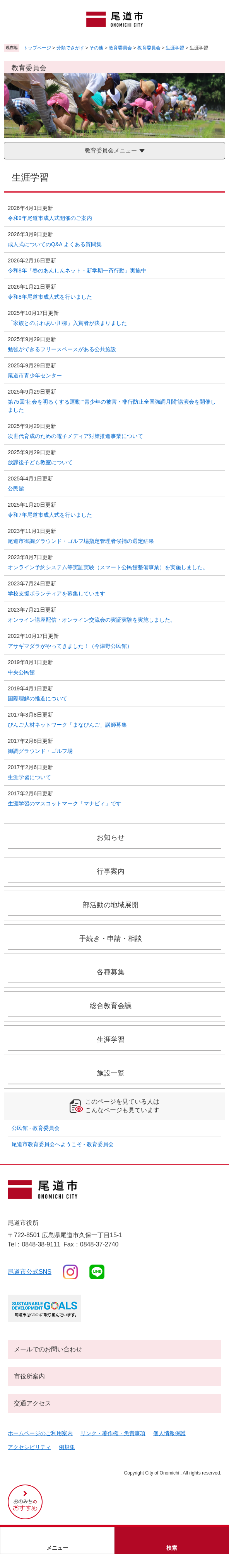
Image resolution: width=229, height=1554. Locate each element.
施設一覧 (111, 1073)
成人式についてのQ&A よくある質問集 (57, 244)
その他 (96, 48)
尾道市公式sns (29, 1271)
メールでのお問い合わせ (48, 1349)
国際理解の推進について (37, 698)
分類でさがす (70, 48)
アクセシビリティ (29, 1447)
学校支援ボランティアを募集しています (56, 593)
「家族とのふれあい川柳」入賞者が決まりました (67, 323)
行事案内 (111, 871)
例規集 (67, 1447)
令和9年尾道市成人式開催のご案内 (50, 218)
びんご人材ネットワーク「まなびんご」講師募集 (67, 725)
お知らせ (111, 837)
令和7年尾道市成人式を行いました (50, 515)
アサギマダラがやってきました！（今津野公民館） (70, 646)
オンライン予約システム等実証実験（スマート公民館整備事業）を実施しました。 (108, 567)
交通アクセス (32, 1403)
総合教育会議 (111, 1006)
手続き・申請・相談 (110, 938)
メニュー (57, 1548)
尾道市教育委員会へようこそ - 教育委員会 (63, 1144)
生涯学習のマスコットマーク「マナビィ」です (64, 803)
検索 (171, 1548)
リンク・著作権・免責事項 (112, 1433)
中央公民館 (21, 672)
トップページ (37, 48)
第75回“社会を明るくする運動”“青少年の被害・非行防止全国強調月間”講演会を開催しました (112, 406)
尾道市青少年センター (35, 375)
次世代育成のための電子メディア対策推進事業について (75, 436)
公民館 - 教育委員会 (36, 1128)
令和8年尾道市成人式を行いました (50, 297)
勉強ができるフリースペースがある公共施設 (62, 349)
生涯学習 (175, 48)
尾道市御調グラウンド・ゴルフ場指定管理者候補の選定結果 (81, 541)
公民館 (16, 488)
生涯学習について (29, 777)
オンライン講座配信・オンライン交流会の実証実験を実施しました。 (92, 620)
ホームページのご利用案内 (40, 1433)
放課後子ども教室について (40, 462)
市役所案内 (29, 1376)
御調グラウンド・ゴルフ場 (40, 751)
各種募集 (111, 972)
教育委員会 (120, 48)
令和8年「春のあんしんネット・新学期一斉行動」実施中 (77, 270)
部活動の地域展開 (110, 905)
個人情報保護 (169, 1433)
